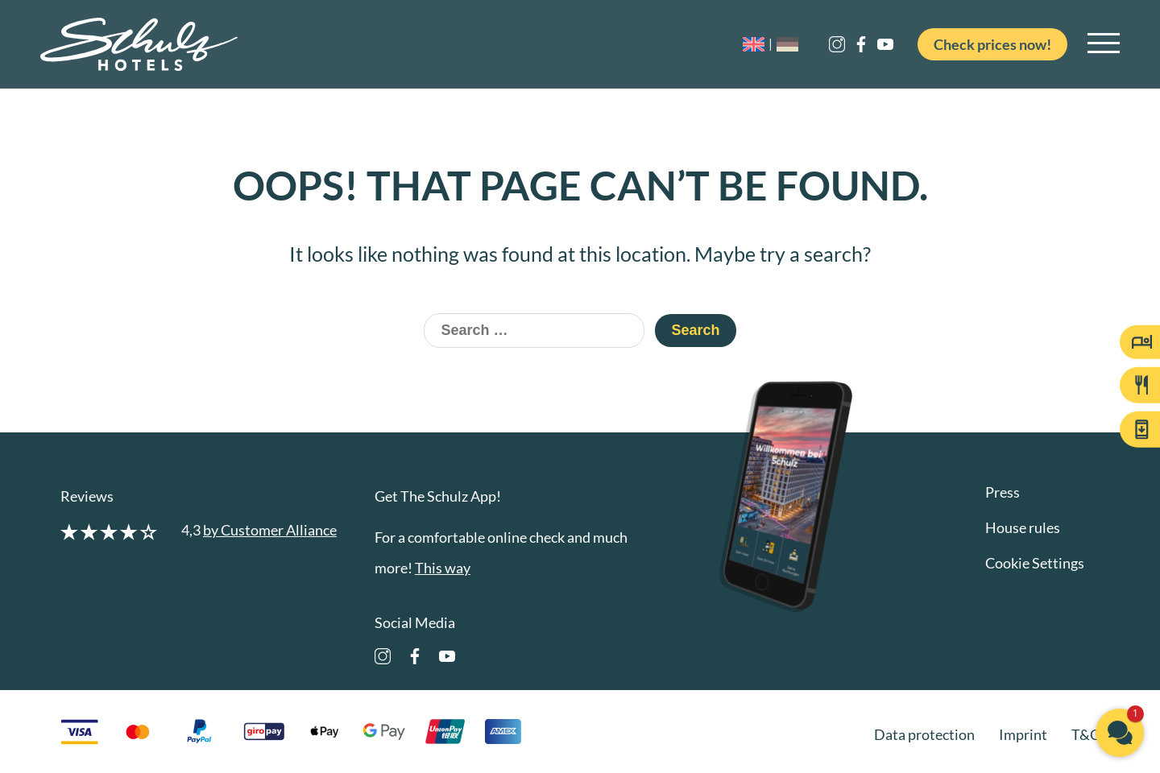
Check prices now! (992, 44)
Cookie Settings (1034, 563)
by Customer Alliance (270, 530)
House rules (1022, 527)
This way (442, 568)
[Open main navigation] (1104, 44)
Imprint (1023, 734)
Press (1002, 492)
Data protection (924, 734)
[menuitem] (760, 44)
